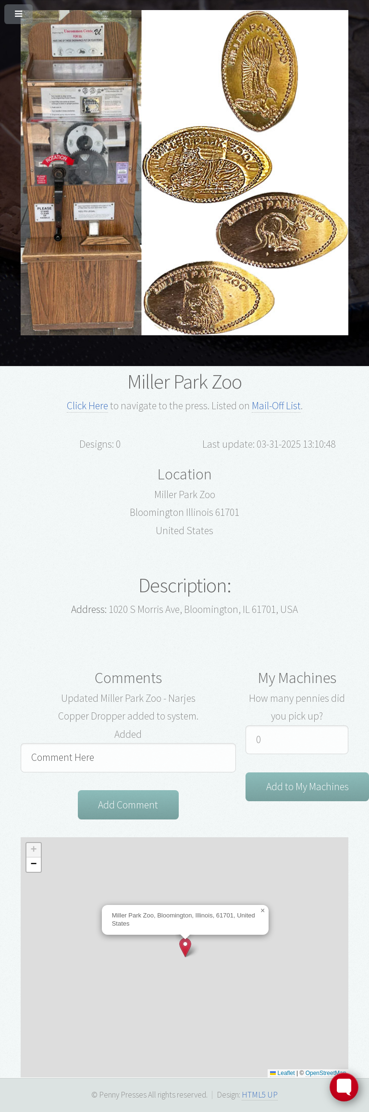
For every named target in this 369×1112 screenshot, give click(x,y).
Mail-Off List (276, 405)
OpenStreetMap (326, 1073)
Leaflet (282, 1073)
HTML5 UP (260, 1094)
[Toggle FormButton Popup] (344, 1087)
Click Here (87, 405)
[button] (185, 947)
